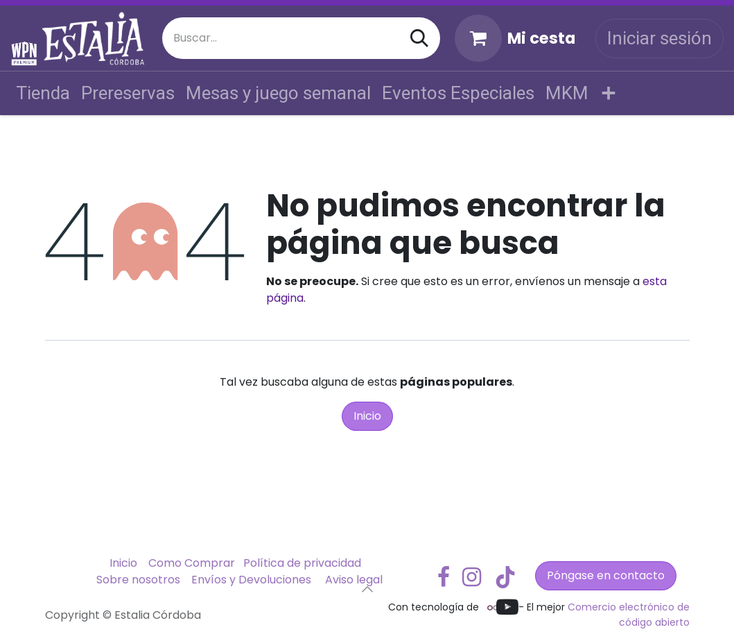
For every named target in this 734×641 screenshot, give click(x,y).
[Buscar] (419, 38)
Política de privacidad (302, 563)
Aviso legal (354, 580)
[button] (367, 589)
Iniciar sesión (659, 38)
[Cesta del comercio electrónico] (515, 38)
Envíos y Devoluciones (251, 580)
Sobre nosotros (138, 580)
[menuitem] (43, 93)
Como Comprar (191, 563)
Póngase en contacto (606, 575)
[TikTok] (505, 577)
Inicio (367, 416)
